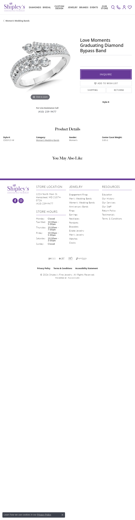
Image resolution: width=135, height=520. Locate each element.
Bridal (47, 7)
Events (94, 7)
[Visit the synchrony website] (81, 258)
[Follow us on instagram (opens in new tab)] (21, 200)
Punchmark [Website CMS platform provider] (74, 278)
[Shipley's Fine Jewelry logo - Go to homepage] (14, 7)
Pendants (73, 222)
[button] (113, 7)
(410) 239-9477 (47, 111)
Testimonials (108, 214)
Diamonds (35, 7)
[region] (40, 64)
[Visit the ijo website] (52, 258)
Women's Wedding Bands (17, 20)
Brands (83, 7)
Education (107, 194)
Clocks (72, 242)
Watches (73, 238)
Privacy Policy (43, 268)
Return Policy (109, 210)
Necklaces (74, 218)
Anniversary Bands (79, 206)
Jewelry (73, 7)
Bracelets (74, 226)
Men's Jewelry (76, 234)
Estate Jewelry (76, 230)
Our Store (104, 7)
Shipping (93, 90)
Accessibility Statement (86, 268)
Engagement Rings (78, 194)
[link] (119, 7)
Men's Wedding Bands (80, 198)
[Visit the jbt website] (62, 258)
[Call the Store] (44, 203)
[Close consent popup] (62, 515)
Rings (72, 210)
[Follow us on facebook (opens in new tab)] (15, 200)
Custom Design (59, 7)
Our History (108, 198)
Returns (119, 90)
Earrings (73, 214)
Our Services (109, 202)
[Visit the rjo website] (70, 258)
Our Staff (106, 206)
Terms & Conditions (112, 218)
